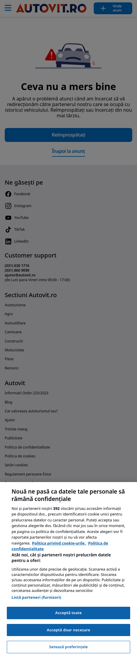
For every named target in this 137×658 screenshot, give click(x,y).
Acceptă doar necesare (68, 630)
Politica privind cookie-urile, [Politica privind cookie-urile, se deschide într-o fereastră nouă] (59, 543)
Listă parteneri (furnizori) (36, 597)
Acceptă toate (68, 612)
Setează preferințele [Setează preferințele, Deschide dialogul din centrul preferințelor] (68, 646)
